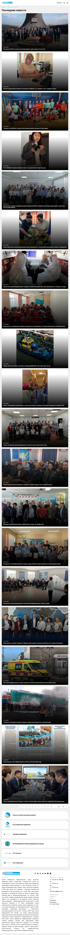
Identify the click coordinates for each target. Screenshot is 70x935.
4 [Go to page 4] (32, 806)
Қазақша (59, 2)
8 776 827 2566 (54, 904)
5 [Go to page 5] (35, 806)
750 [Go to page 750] (63, 806)
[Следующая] (66, 806)
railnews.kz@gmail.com (56, 891)
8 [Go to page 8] (44, 806)
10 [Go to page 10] (51, 806)
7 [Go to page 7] (41, 806)
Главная (4, 7)
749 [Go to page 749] (59, 806)
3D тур (61, 879)
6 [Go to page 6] (38, 806)
